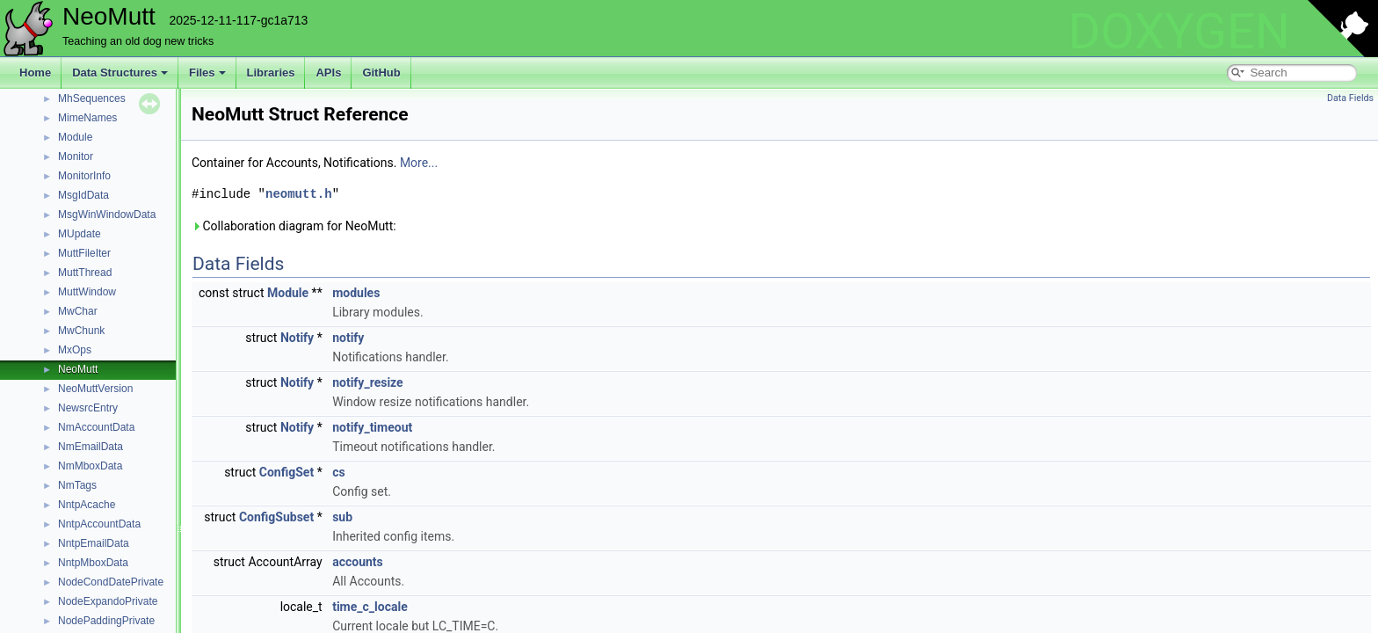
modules (356, 293)
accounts (357, 562)
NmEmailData (90, 446)
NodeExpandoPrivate (107, 601)
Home (35, 72)
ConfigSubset (276, 517)
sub (342, 517)
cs (338, 472)
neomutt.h (298, 194)
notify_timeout (372, 427)
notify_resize (367, 382)
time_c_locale (370, 607)
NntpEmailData (93, 543)
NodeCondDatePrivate (110, 582)
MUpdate (79, 234)
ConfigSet (286, 472)
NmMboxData (90, 466)
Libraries (271, 72)
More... (419, 163)
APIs (328, 72)
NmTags (77, 485)
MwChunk (81, 330)
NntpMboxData (93, 563)
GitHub (381, 72)
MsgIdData (83, 195)
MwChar (78, 311)
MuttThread (85, 272)
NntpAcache (86, 504)
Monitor (75, 156)
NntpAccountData (99, 524)
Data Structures (120, 72)
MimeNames (87, 118)
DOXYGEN (1179, 31)
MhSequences (92, 98)
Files (207, 72)
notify (348, 338)
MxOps (74, 350)
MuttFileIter (84, 253)
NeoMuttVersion (95, 388)
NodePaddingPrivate (106, 621)
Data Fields (1350, 98)
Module (75, 137)
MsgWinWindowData (107, 214)
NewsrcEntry (88, 408)
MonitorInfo (84, 176)
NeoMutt (78, 369)
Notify (297, 338)
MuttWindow (87, 292)
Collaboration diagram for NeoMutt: (294, 226)
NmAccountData (96, 427)
